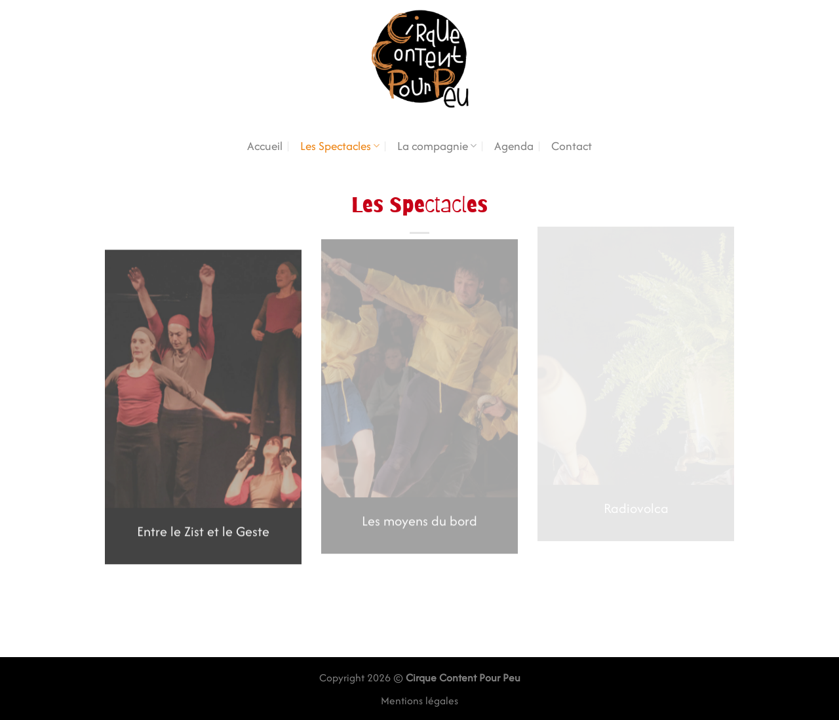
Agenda (514, 146)
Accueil (265, 146)
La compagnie (437, 146)
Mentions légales (419, 700)
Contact (571, 146)
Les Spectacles (340, 146)
